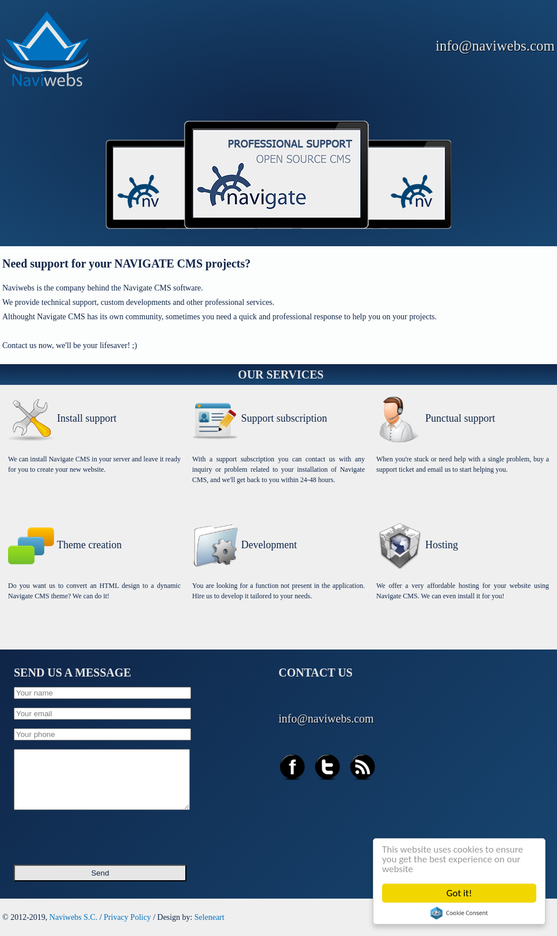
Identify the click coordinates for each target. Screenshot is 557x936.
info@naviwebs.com (495, 46)
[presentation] (101, 833)
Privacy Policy (127, 917)
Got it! (459, 893)
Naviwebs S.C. (73, 917)
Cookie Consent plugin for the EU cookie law (459, 913)
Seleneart (209, 917)
